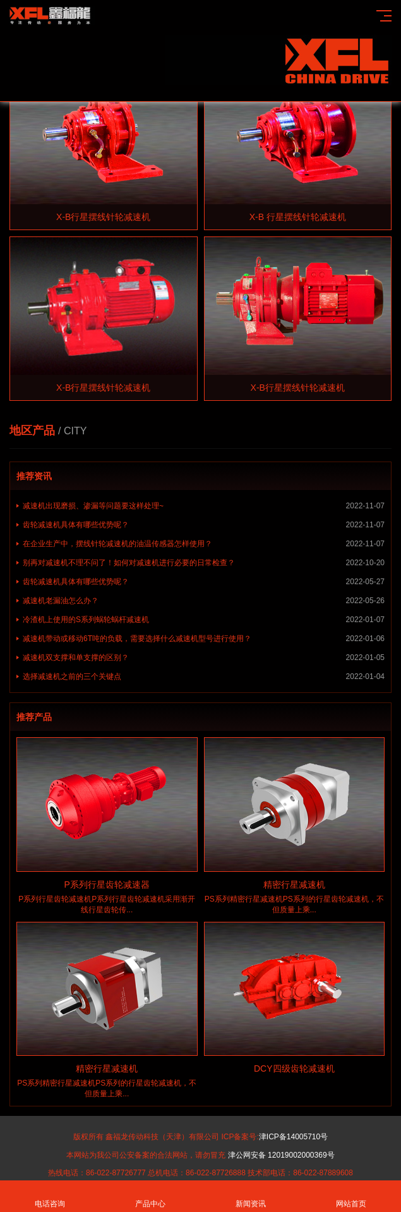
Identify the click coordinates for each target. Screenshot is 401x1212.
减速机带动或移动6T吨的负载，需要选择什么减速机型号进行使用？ (204, 638)
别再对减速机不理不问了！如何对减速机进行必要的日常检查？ (204, 562)
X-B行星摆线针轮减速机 (103, 217)
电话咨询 (50, 1196)
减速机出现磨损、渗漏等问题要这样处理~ (204, 505)
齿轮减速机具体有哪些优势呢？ (204, 524)
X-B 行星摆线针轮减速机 (297, 217)
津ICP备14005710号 (293, 1136)
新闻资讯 (251, 1196)
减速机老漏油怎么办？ (204, 600)
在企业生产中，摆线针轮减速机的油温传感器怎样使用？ (204, 543)
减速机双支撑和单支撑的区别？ (204, 657)
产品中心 (150, 1196)
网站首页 (351, 1196)
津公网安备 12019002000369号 (281, 1155)
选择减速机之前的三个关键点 (204, 676)
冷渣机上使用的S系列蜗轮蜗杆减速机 (204, 619)
